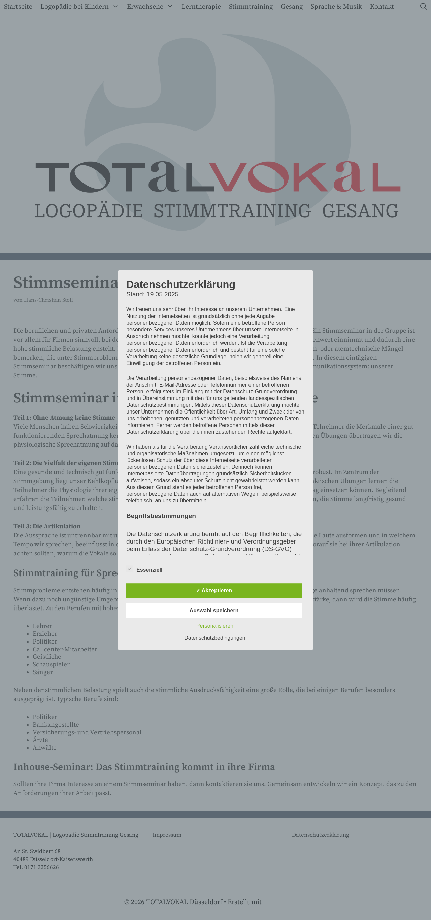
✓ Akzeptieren (214, 590)
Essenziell (144, 569)
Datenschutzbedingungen (214, 638)
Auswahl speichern (214, 610)
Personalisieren (214, 626)
